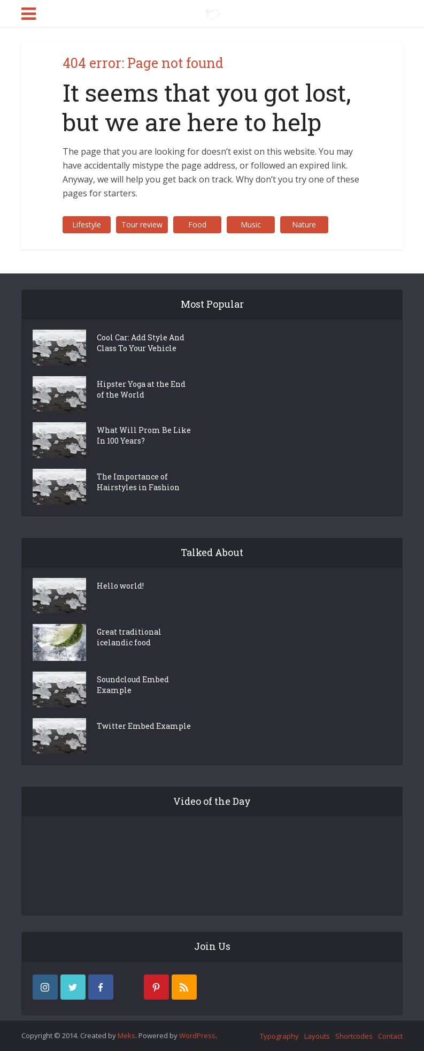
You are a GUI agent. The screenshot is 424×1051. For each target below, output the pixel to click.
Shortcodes (354, 1036)
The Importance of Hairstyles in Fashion (138, 481)
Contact (390, 1036)
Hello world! (120, 586)
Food (197, 224)
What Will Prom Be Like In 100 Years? (144, 435)
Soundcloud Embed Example (133, 684)
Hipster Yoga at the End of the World (141, 389)
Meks (126, 1035)
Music (251, 224)
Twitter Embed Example (144, 726)
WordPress (197, 1035)
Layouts (317, 1036)
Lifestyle (86, 224)
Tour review (142, 224)
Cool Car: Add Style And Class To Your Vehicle (140, 342)
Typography (279, 1036)
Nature (304, 224)
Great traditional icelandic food (129, 637)
